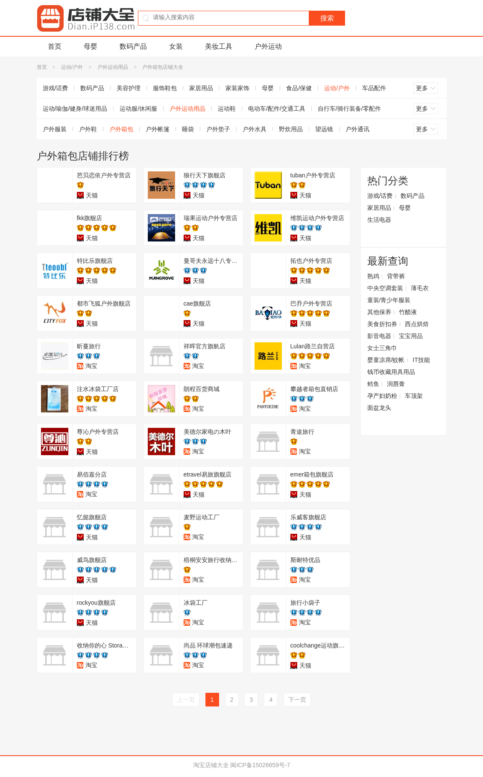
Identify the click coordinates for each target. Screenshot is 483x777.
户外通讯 (357, 129)
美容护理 (129, 88)
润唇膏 (396, 383)
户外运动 (268, 46)
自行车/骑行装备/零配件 (349, 108)
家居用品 (201, 88)
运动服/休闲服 (138, 108)
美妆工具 (218, 46)
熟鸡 (373, 276)
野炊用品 (291, 129)
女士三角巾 (382, 347)
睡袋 (188, 129)
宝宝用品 (411, 336)
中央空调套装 (385, 288)
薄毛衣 (420, 288)
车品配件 (374, 88)
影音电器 (379, 336)
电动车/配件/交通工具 (276, 108)
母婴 (90, 46)
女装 (176, 46)
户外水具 (254, 129)
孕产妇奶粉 (382, 395)
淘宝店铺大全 (211, 765)
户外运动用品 (112, 67)
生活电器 (379, 219)
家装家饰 (237, 88)
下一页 (297, 699)
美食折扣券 (382, 324)
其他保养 (379, 312)
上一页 (186, 699)
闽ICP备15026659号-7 (260, 765)
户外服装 (55, 129)
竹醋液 (408, 312)
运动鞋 (227, 108)
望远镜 (324, 129)
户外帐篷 (158, 129)
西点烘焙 (417, 324)
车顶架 (414, 395)
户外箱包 (121, 129)
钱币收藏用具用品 (391, 371)
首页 (54, 46)
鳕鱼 (373, 383)
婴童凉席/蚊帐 (386, 359)
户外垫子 (218, 129)
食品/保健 (299, 88)
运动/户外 (72, 67)
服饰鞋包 (165, 88)
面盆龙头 (379, 407)
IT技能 (421, 359)
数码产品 (133, 46)
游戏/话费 (55, 88)
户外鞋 (88, 129)
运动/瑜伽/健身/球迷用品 (75, 108)
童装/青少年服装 (389, 300)
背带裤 (396, 276)
